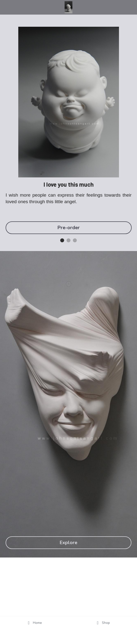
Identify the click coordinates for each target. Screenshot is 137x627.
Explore (68, 542)
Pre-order (68, 227)
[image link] (69, 7)
